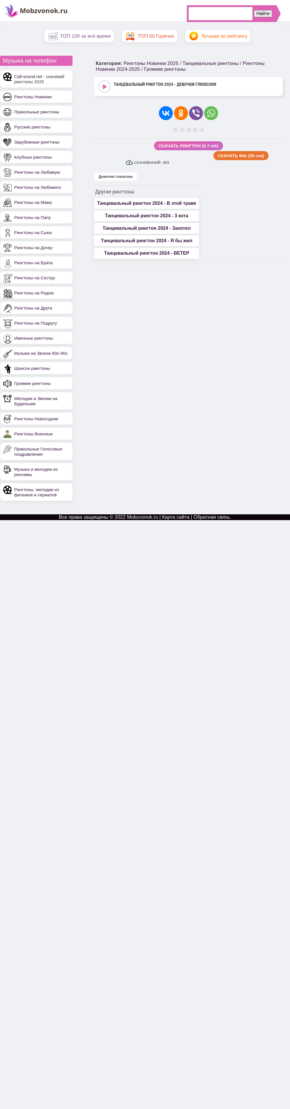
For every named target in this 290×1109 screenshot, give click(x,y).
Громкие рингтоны (32, 383)
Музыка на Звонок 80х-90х (41, 353)
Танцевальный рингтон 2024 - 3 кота (146, 215)
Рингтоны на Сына (33, 232)
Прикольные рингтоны (36, 111)
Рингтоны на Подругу (35, 323)
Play (105, 87)
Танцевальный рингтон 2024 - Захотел (147, 228)
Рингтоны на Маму (33, 202)
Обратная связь (211, 517)
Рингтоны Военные (33, 433)
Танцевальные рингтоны (210, 63)
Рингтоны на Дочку (33, 247)
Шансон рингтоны (32, 368)
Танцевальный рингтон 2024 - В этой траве (146, 203)
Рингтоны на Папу (32, 217)
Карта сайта (176, 517)
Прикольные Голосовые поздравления (38, 451)
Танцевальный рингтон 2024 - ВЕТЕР (146, 253)
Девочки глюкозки (116, 176)
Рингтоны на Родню (34, 292)
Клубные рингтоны (33, 157)
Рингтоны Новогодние (36, 418)
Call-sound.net (28, 76)
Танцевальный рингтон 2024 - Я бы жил (146, 240)
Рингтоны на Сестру (34, 277)
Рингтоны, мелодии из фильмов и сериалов (36, 492)
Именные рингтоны (33, 338)
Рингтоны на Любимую (37, 172)
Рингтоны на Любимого (37, 187)
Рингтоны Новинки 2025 (151, 63)
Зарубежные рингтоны (36, 142)
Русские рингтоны (32, 126)
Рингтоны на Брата (33, 262)
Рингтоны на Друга (33, 307)
